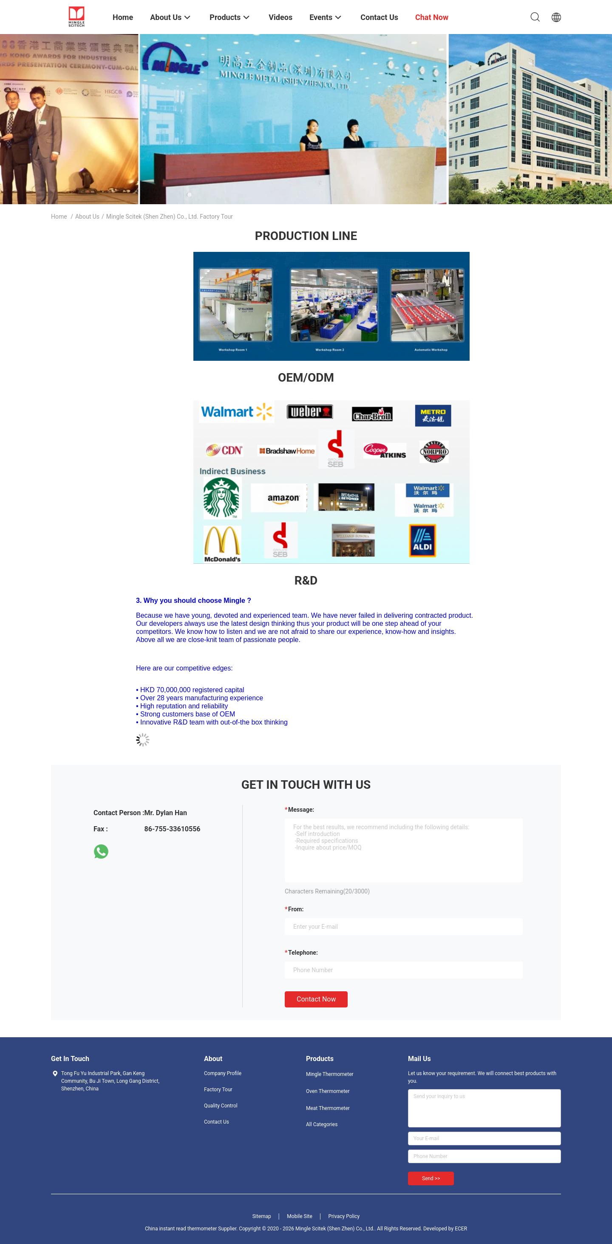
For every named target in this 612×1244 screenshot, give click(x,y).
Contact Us (216, 1122)
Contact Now (316, 999)
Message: (301, 809)
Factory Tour (218, 1090)
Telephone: (303, 952)
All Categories (321, 1124)
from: (295, 909)
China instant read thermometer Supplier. (192, 1229)
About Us (87, 216)
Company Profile (222, 1073)
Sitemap (261, 1216)
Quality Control (221, 1106)
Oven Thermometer (328, 1091)
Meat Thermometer (328, 1108)
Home (59, 216)
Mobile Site (299, 1216)
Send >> (431, 1178)
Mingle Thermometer (330, 1074)
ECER (461, 1229)
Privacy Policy (344, 1216)
